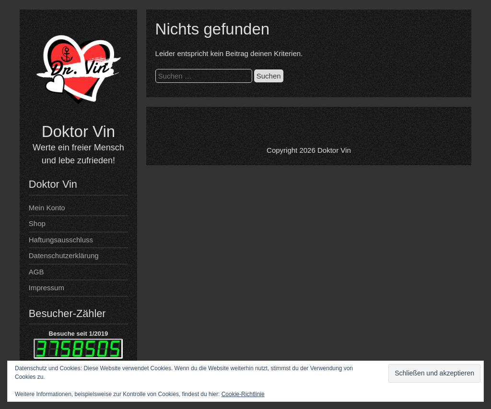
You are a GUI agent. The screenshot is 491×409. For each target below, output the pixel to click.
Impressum (46, 288)
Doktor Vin (78, 131)
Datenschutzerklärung (64, 255)
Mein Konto (47, 208)
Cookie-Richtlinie (243, 394)
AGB (36, 272)
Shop (37, 223)
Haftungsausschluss (61, 240)
